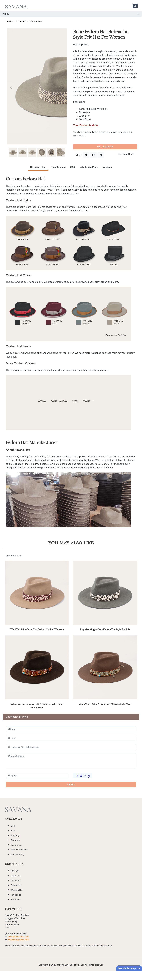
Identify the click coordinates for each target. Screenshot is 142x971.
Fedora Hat (36, 21)
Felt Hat (21, 21)
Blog (13, 826)
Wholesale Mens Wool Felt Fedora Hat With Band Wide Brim (37, 705)
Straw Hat (15, 875)
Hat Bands (16, 899)
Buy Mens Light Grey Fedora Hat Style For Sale (105, 629)
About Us (15, 840)
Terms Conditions (19, 849)
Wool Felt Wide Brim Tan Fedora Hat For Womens (37, 629)
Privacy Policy (17, 854)
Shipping (15, 835)
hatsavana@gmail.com (18, 939)
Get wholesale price (129, 968)
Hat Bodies (16, 895)
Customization (38, 167)
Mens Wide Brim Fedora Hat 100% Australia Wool (105, 704)
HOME (10, 21)
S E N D (71, 784)
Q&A (72, 167)
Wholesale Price (89, 167)
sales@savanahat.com (18, 936)
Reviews (107, 167)
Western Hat (17, 890)
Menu (71, 13)
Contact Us (16, 845)
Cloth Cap (15, 880)
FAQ (13, 830)
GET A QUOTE (105, 146)
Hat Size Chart (126, 154)
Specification (58, 167)
